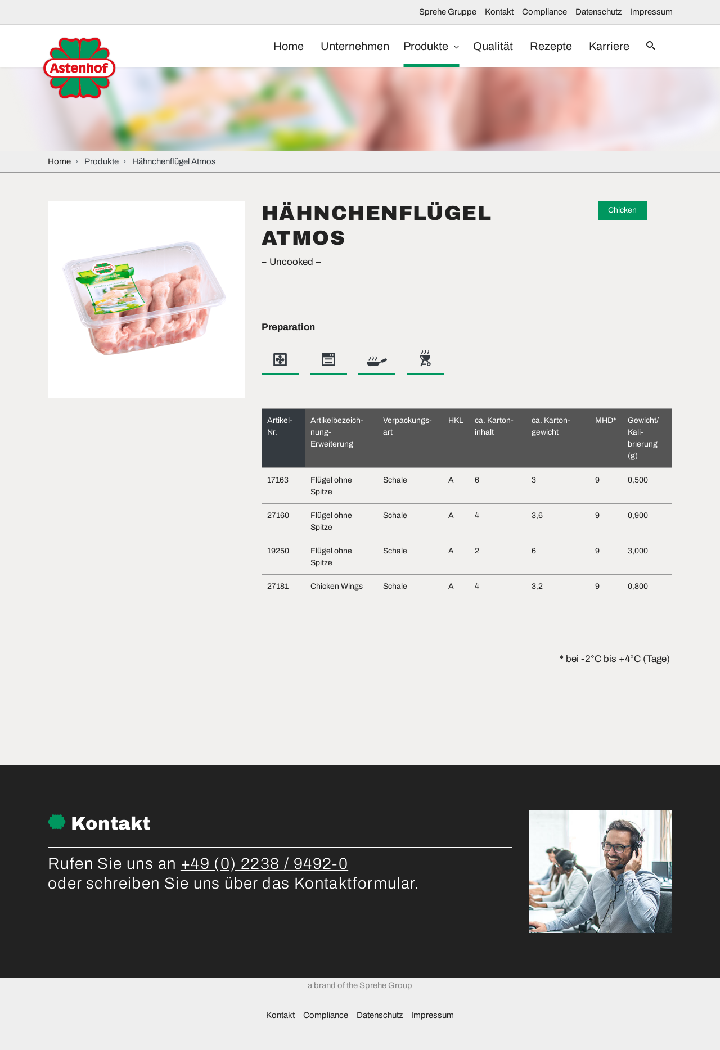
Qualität (482, 46)
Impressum (651, 11)
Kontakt (499, 11)
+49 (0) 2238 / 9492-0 (264, 863)
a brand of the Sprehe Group (360, 1016)
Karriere (603, 46)
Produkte (415, 46)
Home (271, 46)
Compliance (544, 11)
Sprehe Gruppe (447, 11)
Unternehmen (341, 46)
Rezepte (542, 46)
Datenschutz (598, 11)
